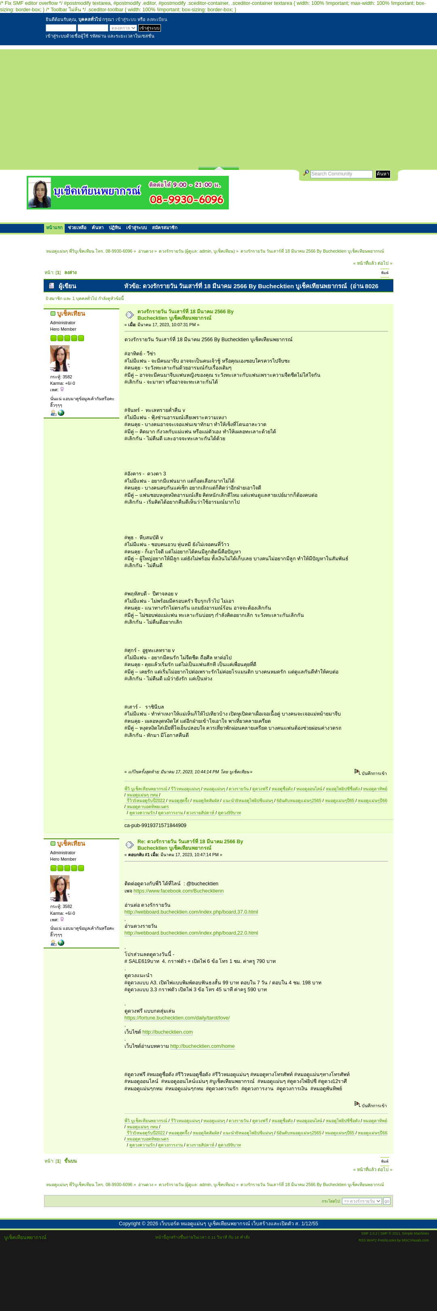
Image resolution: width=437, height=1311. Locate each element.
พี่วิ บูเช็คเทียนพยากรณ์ (147, 788)
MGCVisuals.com (415, 1240)
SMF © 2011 (390, 1233)
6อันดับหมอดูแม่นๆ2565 (299, 800)
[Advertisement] (218, 106)
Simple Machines (415, 1233)
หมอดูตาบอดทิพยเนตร (147, 806)
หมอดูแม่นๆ (214, 788)
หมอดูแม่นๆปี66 (372, 800)
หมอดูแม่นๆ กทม (143, 794)
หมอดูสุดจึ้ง (179, 800)
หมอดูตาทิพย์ (375, 788)
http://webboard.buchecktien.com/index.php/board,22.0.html (191, 933)
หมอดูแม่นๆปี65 (340, 800)
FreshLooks (387, 1240)
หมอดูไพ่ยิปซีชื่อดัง (343, 788)
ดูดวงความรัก (142, 812)
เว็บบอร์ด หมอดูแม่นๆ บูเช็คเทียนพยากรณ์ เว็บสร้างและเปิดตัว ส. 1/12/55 (239, 1224)
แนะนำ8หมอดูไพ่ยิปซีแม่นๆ (248, 800)
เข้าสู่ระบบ (126, 19)
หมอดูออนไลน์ (309, 788)
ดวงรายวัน (239, 788)
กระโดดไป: (331, 1201)
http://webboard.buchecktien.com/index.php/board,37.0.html (191, 912)
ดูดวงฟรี (260, 788)
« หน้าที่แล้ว (364, 263)
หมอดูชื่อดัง (283, 788)
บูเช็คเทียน (223, 251)
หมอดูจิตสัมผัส (206, 800)
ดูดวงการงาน (171, 812)
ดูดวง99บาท (229, 812)
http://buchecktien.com (167, 1032)
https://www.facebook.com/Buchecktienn (178, 891)
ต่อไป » (385, 263)
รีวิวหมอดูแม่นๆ (185, 788)
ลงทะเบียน (157, 19)
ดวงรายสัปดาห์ (200, 812)
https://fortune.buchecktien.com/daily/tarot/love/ (177, 1018)
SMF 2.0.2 (369, 1233)
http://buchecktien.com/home (202, 1046)
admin (205, 251)
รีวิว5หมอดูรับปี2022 (146, 800)
